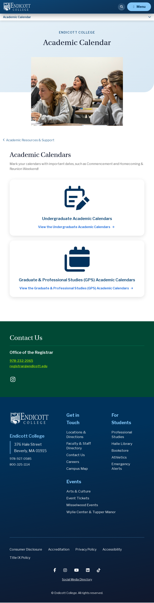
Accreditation (58, 550)
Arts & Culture (78, 491)
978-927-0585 (21, 459)
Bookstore (120, 450)
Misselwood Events (82, 505)
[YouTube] (77, 570)
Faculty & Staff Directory (79, 445)
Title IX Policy (20, 558)
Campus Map (77, 469)
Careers (73, 462)
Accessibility (112, 550)
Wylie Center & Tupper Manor (91, 512)
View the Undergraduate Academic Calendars (74, 227)
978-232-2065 (21, 361)
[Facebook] (55, 570)
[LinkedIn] (88, 570)
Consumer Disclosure (26, 550)
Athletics (119, 457)
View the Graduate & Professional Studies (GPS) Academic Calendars (74, 288)
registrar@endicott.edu (28, 366)
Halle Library (122, 444)
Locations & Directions (76, 434)
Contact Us (75, 455)
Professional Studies (122, 434)
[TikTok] (98, 570)
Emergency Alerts (121, 466)
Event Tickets (78, 498)
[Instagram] (65, 570)
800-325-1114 (20, 464)
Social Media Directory (77, 580)
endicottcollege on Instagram (13, 379)
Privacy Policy (85, 550)
